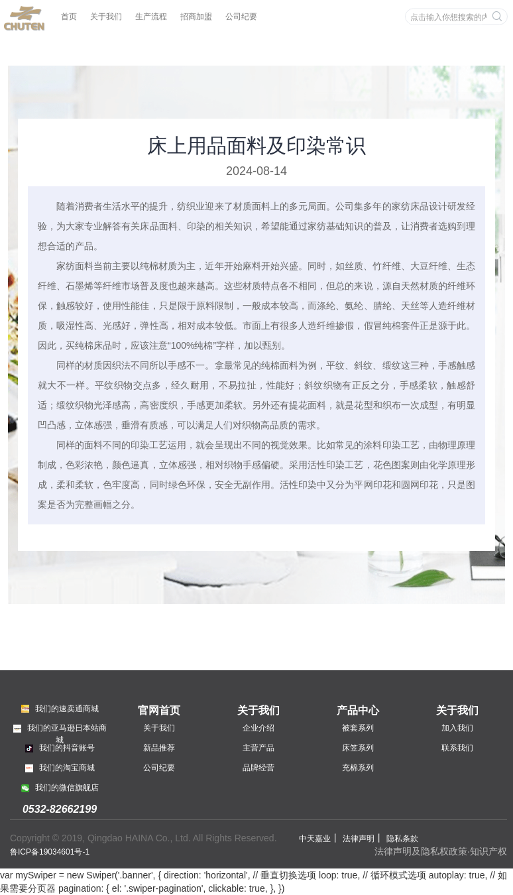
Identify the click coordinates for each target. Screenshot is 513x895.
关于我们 (106, 16)
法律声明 (358, 838)
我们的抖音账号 (60, 747)
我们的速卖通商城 (60, 708)
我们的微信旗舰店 (60, 787)
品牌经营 (258, 767)
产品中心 (358, 710)
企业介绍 (258, 728)
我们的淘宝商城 (60, 767)
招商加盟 (196, 16)
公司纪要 (241, 16)
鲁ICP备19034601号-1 (49, 852)
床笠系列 (358, 747)
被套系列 (358, 728)
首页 (69, 16)
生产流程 (151, 16)
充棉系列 (358, 767)
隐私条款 (402, 838)
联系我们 (457, 747)
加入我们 (457, 728)
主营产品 (258, 747)
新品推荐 (159, 747)
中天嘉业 (315, 838)
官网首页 (159, 710)
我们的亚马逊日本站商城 (60, 733)
